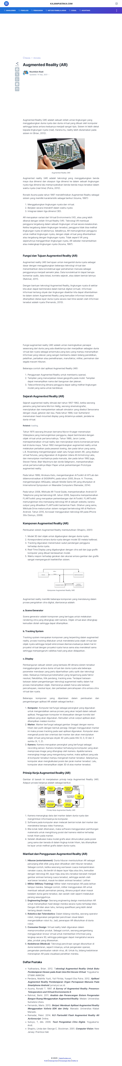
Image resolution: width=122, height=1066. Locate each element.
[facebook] (17, 69)
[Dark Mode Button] (116, 3)
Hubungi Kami (51, 1061)
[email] (17, 89)
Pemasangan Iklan (66, 1061)
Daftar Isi (78, 1061)
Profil (42, 1061)
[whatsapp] (17, 79)
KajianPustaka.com (61, 3)
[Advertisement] (61, 35)
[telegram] (17, 84)
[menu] (6, 3)
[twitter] (17, 74)
